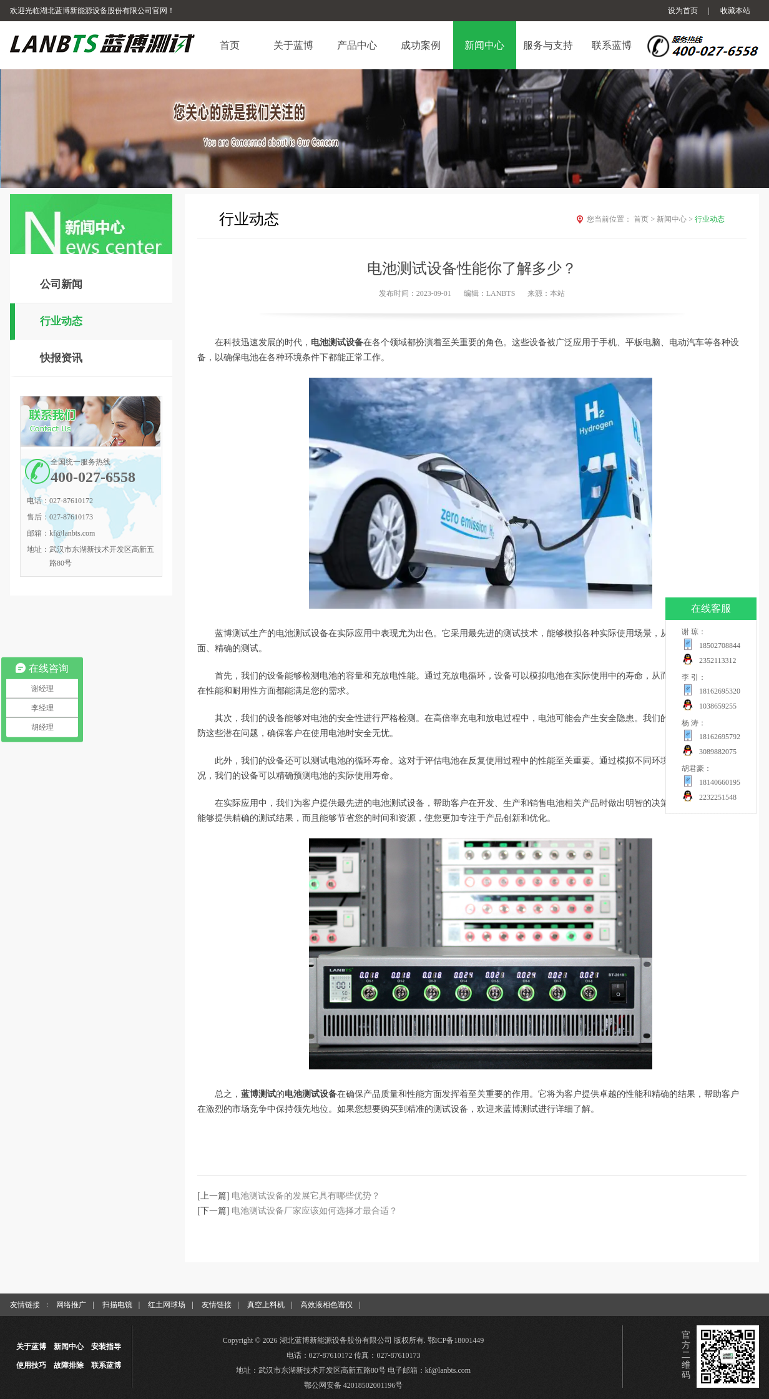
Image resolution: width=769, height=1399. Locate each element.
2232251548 (718, 797)
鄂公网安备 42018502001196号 (353, 1385)
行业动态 (61, 321)
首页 (645, 219)
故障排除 (69, 1365)
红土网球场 (166, 1304)
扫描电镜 (117, 1304)
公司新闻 (61, 284)
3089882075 (718, 751)
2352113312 (718, 660)
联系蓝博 (106, 1365)
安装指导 (106, 1346)
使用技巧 (31, 1365)
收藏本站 (735, 10)
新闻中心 (676, 219)
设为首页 (683, 10)
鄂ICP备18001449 (456, 1340)
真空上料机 (266, 1304)
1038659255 (718, 706)
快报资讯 (61, 358)
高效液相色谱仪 (326, 1304)
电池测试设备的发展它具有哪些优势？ (306, 1195)
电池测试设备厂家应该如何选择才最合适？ (315, 1210)
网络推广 (71, 1304)
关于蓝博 (31, 1346)
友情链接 (217, 1304)
